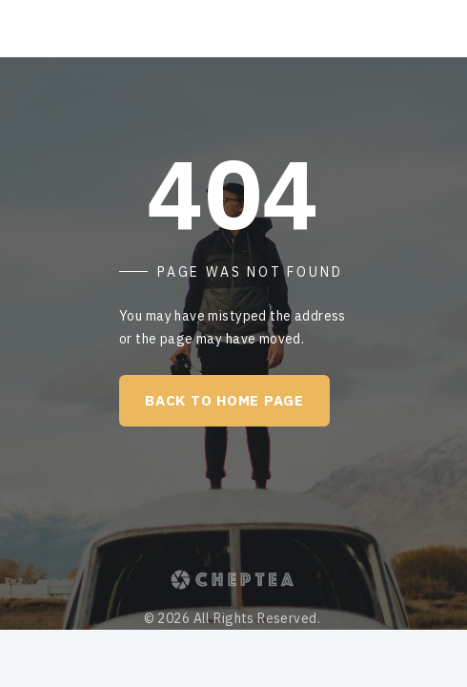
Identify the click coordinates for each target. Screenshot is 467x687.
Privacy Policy (290, 641)
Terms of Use (175, 641)
